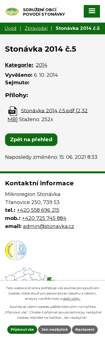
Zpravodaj (36, 28)
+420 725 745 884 (44, 218)
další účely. (72, 298)
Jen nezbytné (54, 329)
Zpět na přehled (31, 139)
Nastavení (84, 329)
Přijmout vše (22, 329)
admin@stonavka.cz (48, 226)
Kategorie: (19, 65)
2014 (41, 65)
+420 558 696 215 (38, 210)
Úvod (10, 28)
